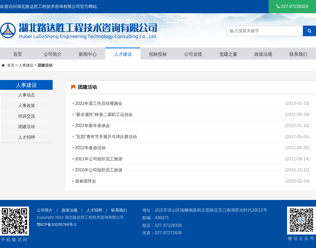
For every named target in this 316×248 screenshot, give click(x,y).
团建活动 (45, 65)
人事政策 (26, 105)
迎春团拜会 (85, 181)
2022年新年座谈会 (92, 125)
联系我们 (119, 210)
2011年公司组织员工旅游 (98, 159)
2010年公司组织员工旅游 (98, 170)
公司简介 (45, 210)
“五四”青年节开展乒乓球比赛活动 (106, 136)
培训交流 (26, 116)
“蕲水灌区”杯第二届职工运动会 (104, 114)
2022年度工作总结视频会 (98, 103)
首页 (10, 65)
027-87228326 (292, 6)
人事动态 (26, 95)
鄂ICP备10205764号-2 (56, 224)
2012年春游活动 (90, 148)
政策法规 (69, 210)
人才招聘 (26, 137)
